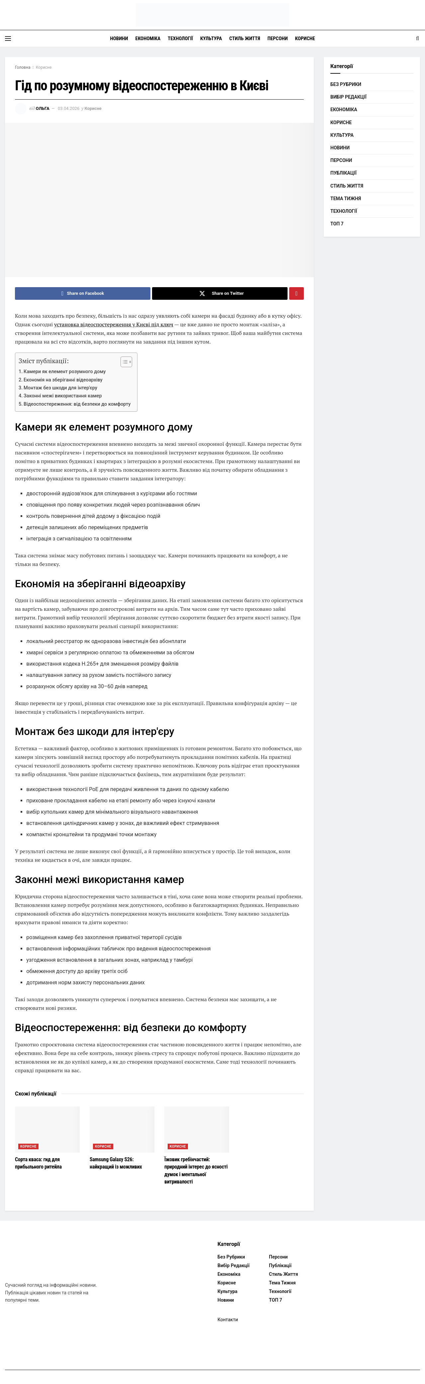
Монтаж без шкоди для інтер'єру (60, 388)
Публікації (343, 173)
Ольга (42, 108)
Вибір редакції (348, 97)
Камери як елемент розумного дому (65, 371)
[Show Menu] (8, 38)
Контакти (227, 1319)
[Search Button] (417, 38)
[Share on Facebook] (82, 293)
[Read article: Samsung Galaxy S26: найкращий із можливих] (122, 1129)
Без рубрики (345, 84)
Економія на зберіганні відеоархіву (63, 380)
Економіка (148, 38)
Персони (278, 38)
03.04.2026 (68, 108)
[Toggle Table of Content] (123, 361)
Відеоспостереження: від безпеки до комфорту (77, 404)
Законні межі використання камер (63, 396)
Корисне (305, 38)
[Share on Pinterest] (296, 293)
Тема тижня (345, 198)
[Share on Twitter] (220, 293)
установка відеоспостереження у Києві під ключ (113, 324)
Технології (180, 38)
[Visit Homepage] (212, 15)
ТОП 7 (337, 223)
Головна (22, 67)
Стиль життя (244, 38)
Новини (119, 38)
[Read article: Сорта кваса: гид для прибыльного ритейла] (47, 1129)
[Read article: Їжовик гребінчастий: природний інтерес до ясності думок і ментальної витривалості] (196, 1129)
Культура (211, 38)
